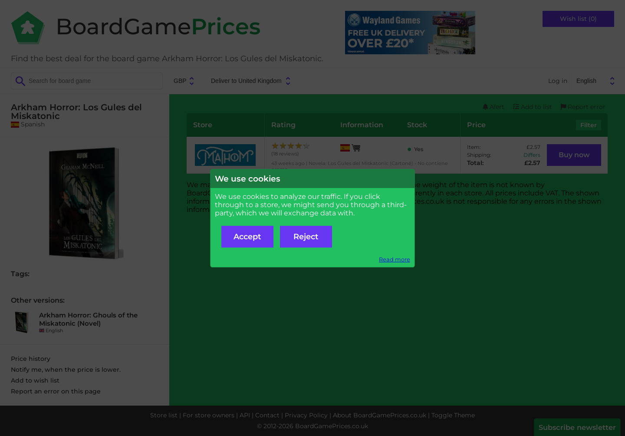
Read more (394, 259)
